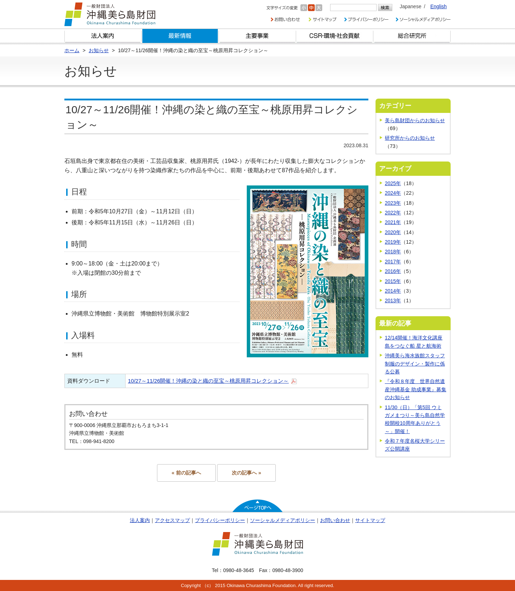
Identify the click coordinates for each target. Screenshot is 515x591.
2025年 (393, 183)
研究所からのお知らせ (410, 138)
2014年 (393, 291)
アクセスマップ (172, 520)
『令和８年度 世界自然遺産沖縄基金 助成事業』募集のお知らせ (415, 389)
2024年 (393, 193)
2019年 (393, 242)
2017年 (393, 261)
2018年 (393, 251)
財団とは (103, 36)
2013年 (393, 300)
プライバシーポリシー (220, 520)
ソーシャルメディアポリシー (282, 520)
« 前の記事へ (186, 473)
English (438, 6)
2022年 (393, 212)
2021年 (393, 222)
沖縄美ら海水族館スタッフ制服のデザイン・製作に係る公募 (415, 363)
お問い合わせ (335, 520)
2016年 (393, 271)
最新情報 (180, 36)
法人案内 (140, 520)
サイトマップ (370, 520)
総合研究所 (412, 36)
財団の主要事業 (257, 36)
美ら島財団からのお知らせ (415, 120)
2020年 (393, 232)
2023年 (393, 203)
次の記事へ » (246, 473)
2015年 (393, 281)
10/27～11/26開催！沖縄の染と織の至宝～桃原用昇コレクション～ (208, 381)
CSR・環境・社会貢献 (334, 36)
